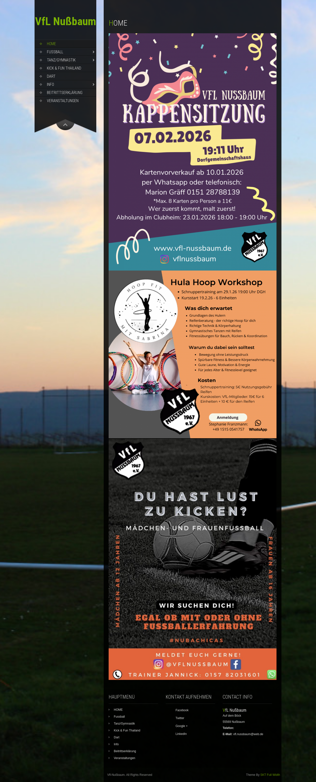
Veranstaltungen (63, 100)
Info (50, 84)
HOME (51, 43)
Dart (51, 76)
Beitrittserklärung (64, 92)
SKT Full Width (270, 775)
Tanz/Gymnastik (61, 60)
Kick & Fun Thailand (64, 68)
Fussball (55, 52)
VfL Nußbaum (65, 21)
